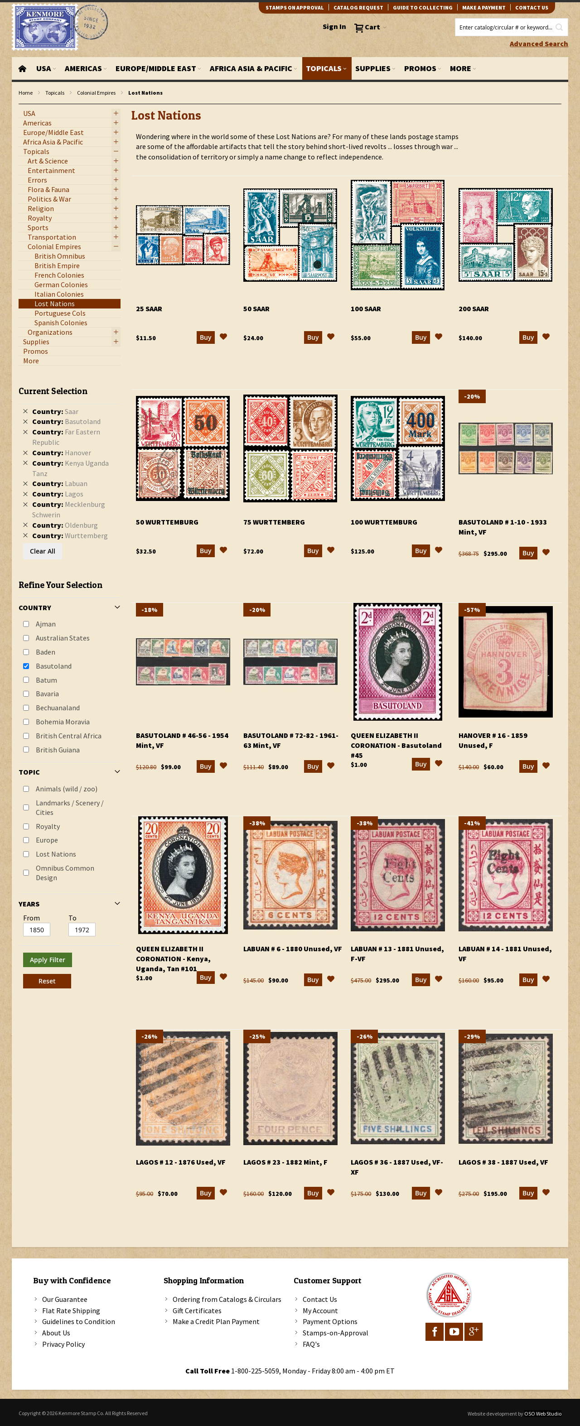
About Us (56, 1332)
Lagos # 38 (503, 1161)
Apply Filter (47, 959)
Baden (45, 651)
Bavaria (47, 693)
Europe (47, 839)
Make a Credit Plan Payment (216, 1321)
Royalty (48, 826)
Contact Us (320, 1299)
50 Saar (256, 308)
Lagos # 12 (181, 1161)
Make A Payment (484, 7)
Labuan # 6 (292, 948)
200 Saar (474, 308)
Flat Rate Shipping (71, 1310)
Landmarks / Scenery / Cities (70, 807)
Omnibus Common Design (65, 872)
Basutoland (54, 665)
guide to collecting (423, 7)
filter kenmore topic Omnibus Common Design (23, 104)
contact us (531, 7)
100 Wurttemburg (384, 521)
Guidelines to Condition (78, 1321)
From (31, 917)
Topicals (54, 92)
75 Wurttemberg (274, 521)
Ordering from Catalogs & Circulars (227, 1299)
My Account (320, 1310)
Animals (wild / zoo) (66, 788)
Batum (46, 679)
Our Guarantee (64, 1299)
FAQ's (311, 1344)
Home (26, 92)
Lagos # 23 (285, 1161)
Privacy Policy (63, 1344)
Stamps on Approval (295, 7)
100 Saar (366, 308)
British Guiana (58, 749)
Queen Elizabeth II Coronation (396, 745)
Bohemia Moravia (63, 721)
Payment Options (330, 1321)
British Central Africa (69, 735)
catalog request (358, 7)
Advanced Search (539, 43)
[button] (223, 338)
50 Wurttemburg (167, 521)
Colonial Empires (96, 92)
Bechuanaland (58, 707)
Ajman (46, 623)
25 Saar (149, 308)
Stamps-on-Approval (335, 1332)
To (72, 917)
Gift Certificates (197, 1310)
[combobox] (511, 27)
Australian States (63, 637)
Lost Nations (56, 853)
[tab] (70, 684)
